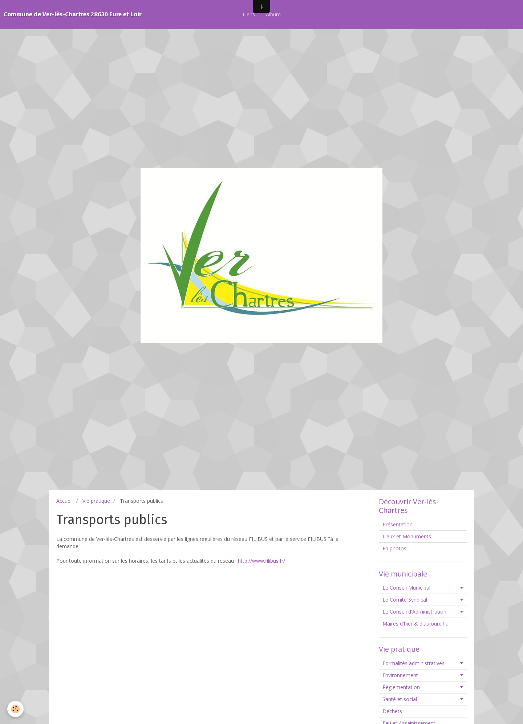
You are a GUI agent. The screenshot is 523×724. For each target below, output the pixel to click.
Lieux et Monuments (406, 536)
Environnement (400, 675)
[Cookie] (15, 709)
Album (273, 14)
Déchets (392, 711)
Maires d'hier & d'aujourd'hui (416, 623)
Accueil (64, 500)
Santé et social (399, 699)
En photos (394, 548)
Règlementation (401, 687)
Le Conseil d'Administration (414, 611)
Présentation (397, 524)
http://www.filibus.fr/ (261, 560)
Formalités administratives (413, 663)
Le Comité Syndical (404, 599)
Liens (249, 14)
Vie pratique (96, 500)
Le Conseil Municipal (406, 587)
